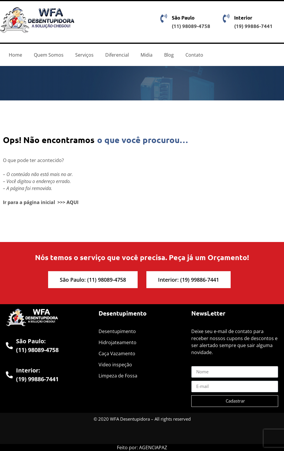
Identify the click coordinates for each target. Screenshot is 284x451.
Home (15, 55)
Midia (146, 55)
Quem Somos (49, 55)
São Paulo (183, 18)
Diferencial (117, 55)
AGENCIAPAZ (153, 447)
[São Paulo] (163, 18)
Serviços (84, 55)
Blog (169, 55)
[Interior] (226, 18)
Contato (194, 55)
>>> (61, 202)
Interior (243, 18)
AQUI (72, 202)
